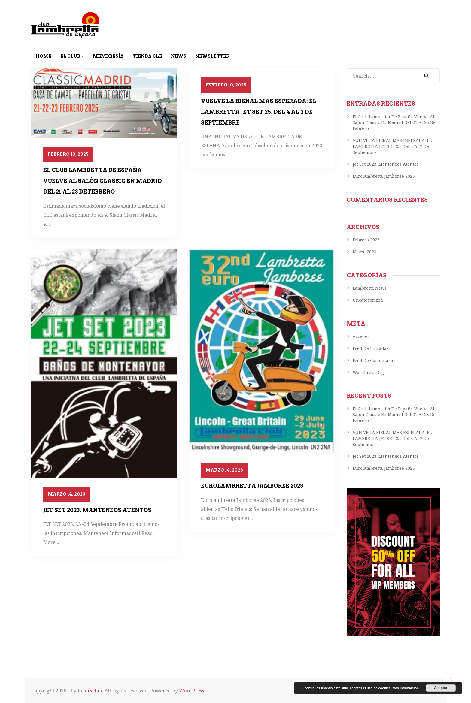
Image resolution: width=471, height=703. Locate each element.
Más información (406, 688)
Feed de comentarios (375, 360)
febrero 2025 (366, 240)
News (178, 56)
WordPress (191, 690)
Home (43, 56)
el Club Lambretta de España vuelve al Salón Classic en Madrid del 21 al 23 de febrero (102, 181)
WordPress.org (368, 372)
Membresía (108, 56)
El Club (72, 56)
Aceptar (441, 688)
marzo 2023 (364, 252)
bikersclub (89, 690)
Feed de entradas (371, 348)
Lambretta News (370, 288)
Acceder (361, 336)
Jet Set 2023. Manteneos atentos (97, 510)
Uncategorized (368, 300)
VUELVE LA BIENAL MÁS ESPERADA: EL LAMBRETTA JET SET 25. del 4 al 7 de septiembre (258, 112)
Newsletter (212, 56)
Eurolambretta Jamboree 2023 (252, 486)
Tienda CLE (147, 56)
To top (451, 678)
